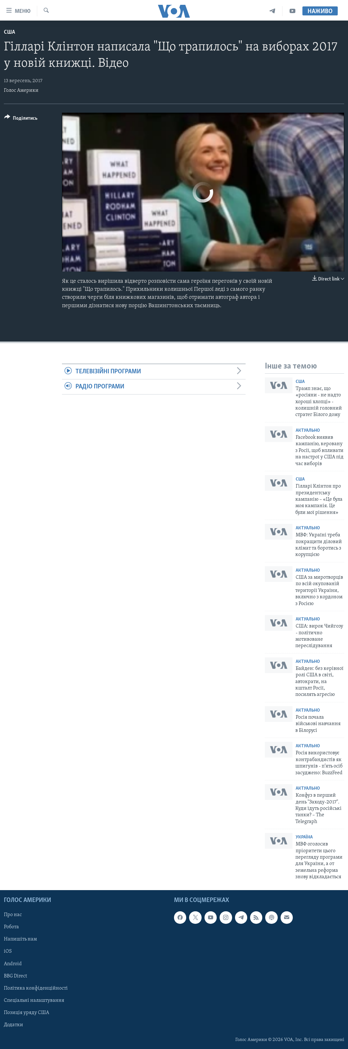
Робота (11, 927)
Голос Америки (21, 90)
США (9, 32)
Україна (304, 837)
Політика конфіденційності (36, 988)
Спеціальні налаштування (34, 1000)
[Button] (21, 119)
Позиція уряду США (26, 1012)
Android (13, 963)
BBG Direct (15, 975)
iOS (8, 951)
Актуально (308, 430)
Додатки (13, 1024)
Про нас (13, 914)
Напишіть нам (20, 939)
